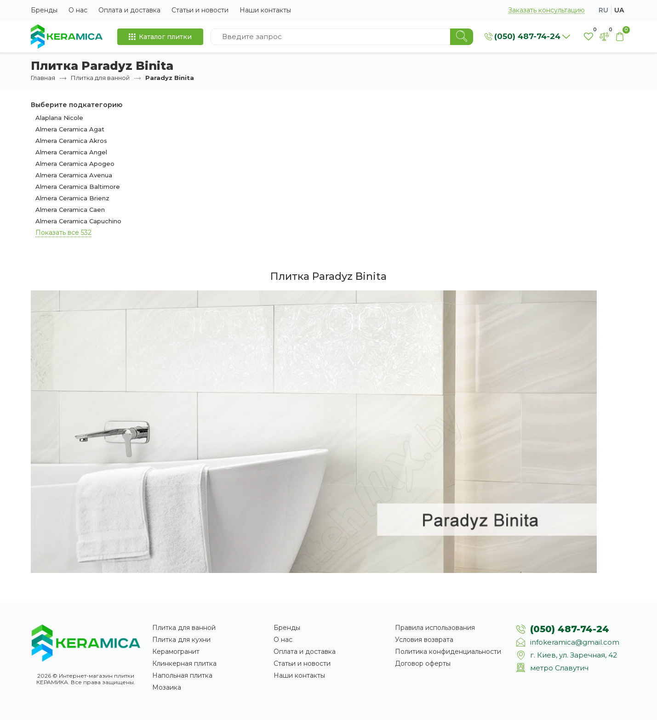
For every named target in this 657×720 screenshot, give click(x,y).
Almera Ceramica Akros (71, 140)
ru (603, 10)
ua (619, 10)
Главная (43, 77)
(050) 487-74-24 (569, 629)
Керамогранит (176, 651)
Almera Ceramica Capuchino (78, 221)
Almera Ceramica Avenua (73, 175)
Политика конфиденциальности (448, 651)
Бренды (44, 10)
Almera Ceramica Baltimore (77, 186)
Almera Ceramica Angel (71, 152)
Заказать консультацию (546, 10)
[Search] (461, 36)
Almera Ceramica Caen (70, 209)
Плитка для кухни (181, 639)
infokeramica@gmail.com (574, 642)
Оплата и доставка (129, 10)
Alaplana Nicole (59, 117)
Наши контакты (265, 10)
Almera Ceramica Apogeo (74, 163)
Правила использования (435, 628)
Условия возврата (424, 639)
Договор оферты (423, 663)
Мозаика (166, 687)
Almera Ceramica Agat (69, 129)
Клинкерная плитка (184, 663)
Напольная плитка (182, 675)
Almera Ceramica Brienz (72, 198)
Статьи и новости (200, 10)
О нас (78, 10)
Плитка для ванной (100, 77)
